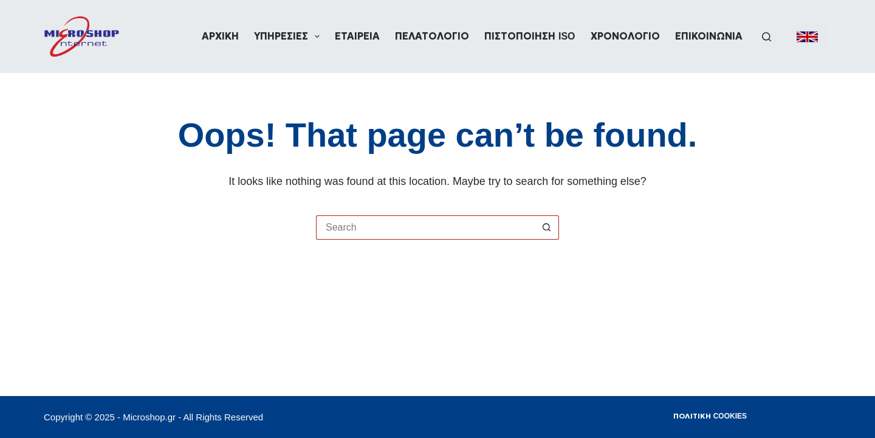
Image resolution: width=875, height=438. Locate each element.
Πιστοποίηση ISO (529, 36)
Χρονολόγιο (625, 36)
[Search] (766, 36)
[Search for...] (425, 227)
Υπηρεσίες (289, 36)
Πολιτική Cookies (710, 416)
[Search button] (547, 227)
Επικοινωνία (709, 36)
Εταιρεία (357, 36)
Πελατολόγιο (432, 36)
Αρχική (220, 36)
